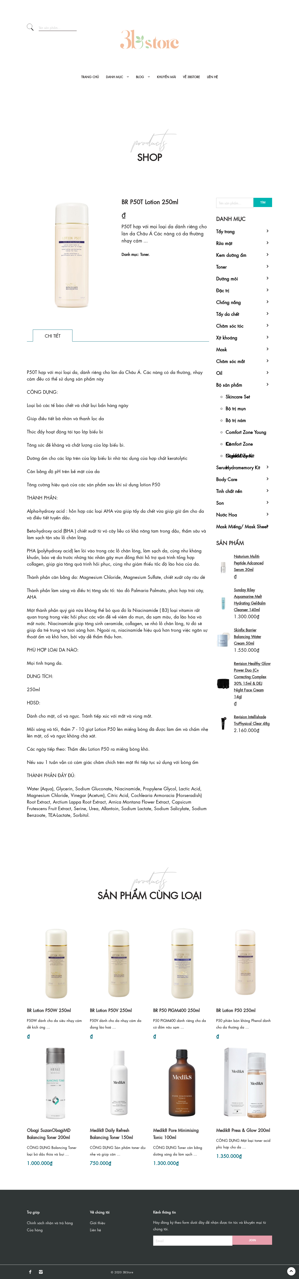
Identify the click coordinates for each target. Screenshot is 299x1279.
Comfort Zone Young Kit (246, 433)
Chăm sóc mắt (230, 361)
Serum (222, 467)
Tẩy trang (225, 231)
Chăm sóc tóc (229, 325)
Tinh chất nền (229, 491)
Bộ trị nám (236, 420)
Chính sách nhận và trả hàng (50, 1222)
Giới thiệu (97, 1222)
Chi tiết (52, 335)
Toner (221, 266)
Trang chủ (90, 77)
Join (252, 1240)
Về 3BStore (191, 77)
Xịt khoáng (226, 337)
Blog (140, 77)
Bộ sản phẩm (229, 384)
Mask (221, 349)
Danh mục (114, 77)
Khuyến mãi (166, 77)
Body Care (226, 479)
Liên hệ (212, 77)
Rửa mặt (224, 243)
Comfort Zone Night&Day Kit (240, 444)
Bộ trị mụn (236, 408)
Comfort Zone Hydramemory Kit (243, 456)
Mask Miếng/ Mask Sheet (242, 526)
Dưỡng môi (227, 278)
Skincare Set (238, 396)
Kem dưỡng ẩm (231, 255)
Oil (219, 373)
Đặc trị (222, 290)
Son (220, 502)
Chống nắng (228, 302)
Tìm (262, 202)
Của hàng (35, 1229)
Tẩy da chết (227, 314)
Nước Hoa (226, 514)
